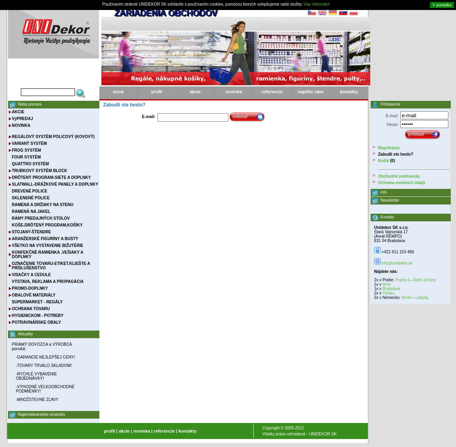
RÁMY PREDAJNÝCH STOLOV (41, 218)
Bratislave (391, 289)
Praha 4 (402, 280)
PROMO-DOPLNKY (30, 288)
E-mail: (148, 116)
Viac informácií (317, 4)
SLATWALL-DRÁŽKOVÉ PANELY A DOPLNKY (55, 184)
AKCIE (18, 112)
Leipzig (422, 297)
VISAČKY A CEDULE (31, 275)
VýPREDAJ (22, 118)
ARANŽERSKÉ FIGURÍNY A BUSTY (45, 239)
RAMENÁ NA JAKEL (31, 211)
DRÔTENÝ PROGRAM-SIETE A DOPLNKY (51, 177)
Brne (387, 284)
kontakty (349, 91)
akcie (195, 91)
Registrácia (389, 148)
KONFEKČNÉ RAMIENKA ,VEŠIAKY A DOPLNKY (47, 254)
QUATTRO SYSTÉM (30, 164)
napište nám (310, 91)
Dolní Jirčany (424, 280)
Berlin (407, 297)
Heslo (392, 124)
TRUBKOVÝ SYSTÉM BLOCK (39, 170)
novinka (233, 91)
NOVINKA (21, 125)
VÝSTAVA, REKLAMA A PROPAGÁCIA (48, 281)
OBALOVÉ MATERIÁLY (34, 295)
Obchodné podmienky (399, 176)
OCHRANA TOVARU (31, 309)
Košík (383, 160)
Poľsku (389, 293)
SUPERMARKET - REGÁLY (37, 302)
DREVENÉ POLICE (29, 191)
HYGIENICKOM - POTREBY (38, 315)
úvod (118, 91)
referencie (272, 91)
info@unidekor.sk (396, 263)
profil (156, 91)
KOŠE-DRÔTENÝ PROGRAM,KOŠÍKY (47, 225)
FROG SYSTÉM (26, 150)
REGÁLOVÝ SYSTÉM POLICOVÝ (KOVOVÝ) (53, 136)
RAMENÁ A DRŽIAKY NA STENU (43, 204)
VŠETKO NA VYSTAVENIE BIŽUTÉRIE (47, 245)
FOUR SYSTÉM (26, 157)
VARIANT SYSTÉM (29, 143)
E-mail (392, 116)
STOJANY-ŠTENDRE (31, 232)
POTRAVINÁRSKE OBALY (36, 322)
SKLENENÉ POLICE (31, 198)
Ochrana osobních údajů (401, 182)
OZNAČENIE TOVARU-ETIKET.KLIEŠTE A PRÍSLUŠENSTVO (51, 265)
